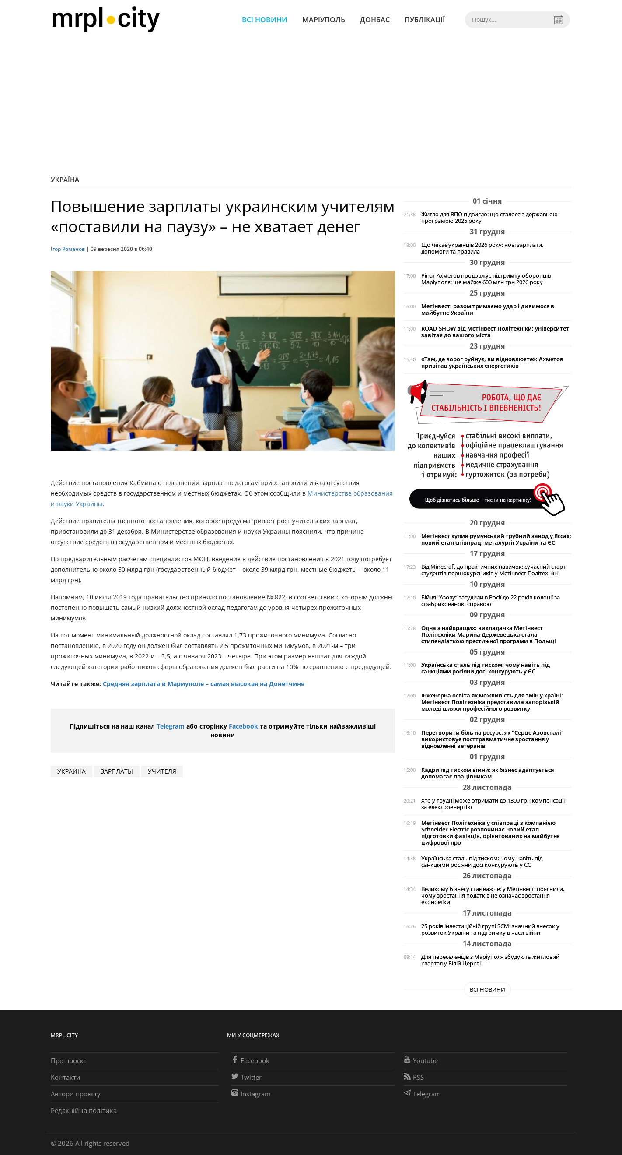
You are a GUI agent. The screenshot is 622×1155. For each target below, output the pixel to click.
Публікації (425, 20)
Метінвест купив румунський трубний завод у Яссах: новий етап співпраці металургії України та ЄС (496, 539)
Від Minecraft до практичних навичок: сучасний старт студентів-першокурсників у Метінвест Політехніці (493, 570)
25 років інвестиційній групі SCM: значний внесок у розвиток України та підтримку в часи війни (490, 929)
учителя (162, 771)
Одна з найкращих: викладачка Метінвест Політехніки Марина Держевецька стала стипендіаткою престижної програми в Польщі (488, 634)
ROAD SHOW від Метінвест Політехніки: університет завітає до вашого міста (495, 331)
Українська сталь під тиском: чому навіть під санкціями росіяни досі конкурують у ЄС (485, 668)
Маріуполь (323, 20)
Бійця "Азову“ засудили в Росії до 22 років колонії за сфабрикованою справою (490, 600)
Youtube (421, 1060)
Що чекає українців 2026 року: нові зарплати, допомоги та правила (482, 248)
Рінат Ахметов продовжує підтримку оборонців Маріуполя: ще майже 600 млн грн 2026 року (486, 278)
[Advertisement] (311, 105)
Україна (65, 179)
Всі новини (264, 20)
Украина (71, 771)
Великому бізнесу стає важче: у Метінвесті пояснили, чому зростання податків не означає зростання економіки (492, 895)
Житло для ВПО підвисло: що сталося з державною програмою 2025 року (489, 217)
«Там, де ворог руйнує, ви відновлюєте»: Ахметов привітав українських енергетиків (492, 362)
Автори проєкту (76, 1093)
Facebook (243, 726)
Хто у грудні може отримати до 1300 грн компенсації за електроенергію (493, 803)
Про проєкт (69, 1060)
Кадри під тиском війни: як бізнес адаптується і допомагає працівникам (489, 773)
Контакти (65, 1077)
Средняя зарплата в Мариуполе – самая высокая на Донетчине (203, 684)
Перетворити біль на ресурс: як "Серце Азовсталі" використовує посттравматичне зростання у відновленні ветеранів (492, 739)
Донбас (375, 20)
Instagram (251, 1093)
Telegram (171, 726)
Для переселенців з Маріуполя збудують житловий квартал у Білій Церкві (490, 960)
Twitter (246, 1077)
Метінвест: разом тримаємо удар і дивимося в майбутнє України (487, 309)
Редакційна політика (84, 1110)
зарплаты (117, 771)
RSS (414, 1077)
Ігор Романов (68, 249)
